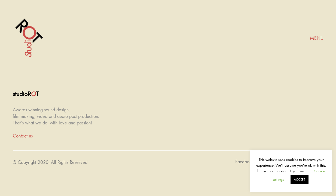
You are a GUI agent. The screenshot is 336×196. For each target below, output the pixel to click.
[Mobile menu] (317, 38)
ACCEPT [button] (299, 179)
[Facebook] (244, 162)
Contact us (23, 136)
